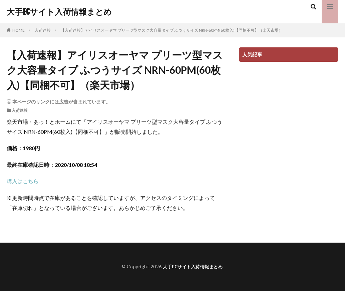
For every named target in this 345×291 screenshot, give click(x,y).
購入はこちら (23, 181)
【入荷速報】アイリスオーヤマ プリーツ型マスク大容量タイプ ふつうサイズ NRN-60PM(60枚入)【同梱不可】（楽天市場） (172, 30)
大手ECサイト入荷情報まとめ (59, 12)
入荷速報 (43, 30)
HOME (18, 30)
